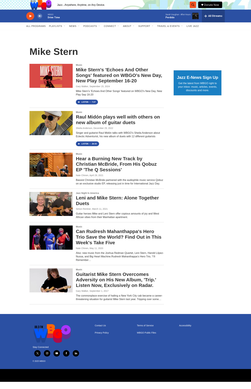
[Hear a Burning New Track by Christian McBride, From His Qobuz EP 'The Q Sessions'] (51, 172)
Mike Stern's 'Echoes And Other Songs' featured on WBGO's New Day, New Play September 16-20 (119, 82)
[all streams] (213, 23)
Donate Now (213, 8)
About (127, 33)
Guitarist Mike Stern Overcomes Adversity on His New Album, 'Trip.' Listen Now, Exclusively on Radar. (116, 287)
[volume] (40, 23)
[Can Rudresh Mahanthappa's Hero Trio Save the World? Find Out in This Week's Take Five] (51, 245)
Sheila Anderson (84, 135)
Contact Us (100, 333)
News (73, 33)
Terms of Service (145, 333)
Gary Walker (82, 93)
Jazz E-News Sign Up (197, 84)
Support (144, 33)
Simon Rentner (83, 216)
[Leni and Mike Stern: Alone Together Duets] (51, 211)
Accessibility (185, 333)
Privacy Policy (102, 340)
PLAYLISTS (55, 33)
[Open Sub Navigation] (64, 33)
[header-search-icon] (193, 8)
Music (79, 72)
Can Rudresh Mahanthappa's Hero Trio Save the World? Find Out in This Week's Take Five (118, 244)
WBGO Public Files (146, 340)
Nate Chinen (82, 182)
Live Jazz (193, 33)
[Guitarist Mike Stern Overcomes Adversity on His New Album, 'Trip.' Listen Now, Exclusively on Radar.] (51, 288)
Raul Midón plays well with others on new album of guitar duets (118, 126)
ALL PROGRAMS (36, 33)
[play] (30, 23)
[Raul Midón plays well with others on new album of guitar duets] (51, 130)
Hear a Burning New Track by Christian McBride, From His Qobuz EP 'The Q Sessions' (116, 171)
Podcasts (90, 33)
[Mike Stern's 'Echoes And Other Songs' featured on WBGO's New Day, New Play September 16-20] (51, 83)
